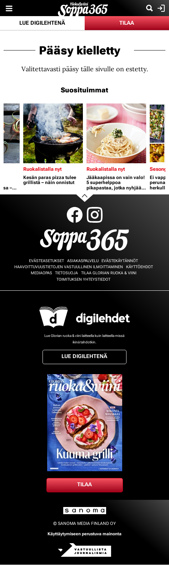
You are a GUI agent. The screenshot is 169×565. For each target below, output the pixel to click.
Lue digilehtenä (42, 23)
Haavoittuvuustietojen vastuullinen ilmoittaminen (68, 267)
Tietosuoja (66, 273)
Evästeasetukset (46, 261)
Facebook (75, 215)
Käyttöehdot (139, 267)
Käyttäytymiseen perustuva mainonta (84, 533)
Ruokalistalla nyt (42, 169)
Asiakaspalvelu (83, 261)
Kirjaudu (160, 8)
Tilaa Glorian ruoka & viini (108, 273)
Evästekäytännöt (119, 261)
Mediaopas (41, 273)
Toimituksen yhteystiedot (83, 279)
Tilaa (126, 23)
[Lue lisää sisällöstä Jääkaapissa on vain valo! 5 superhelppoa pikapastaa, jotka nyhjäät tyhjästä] (116, 133)
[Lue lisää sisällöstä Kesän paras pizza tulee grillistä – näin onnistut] (53, 133)
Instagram (95, 215)
